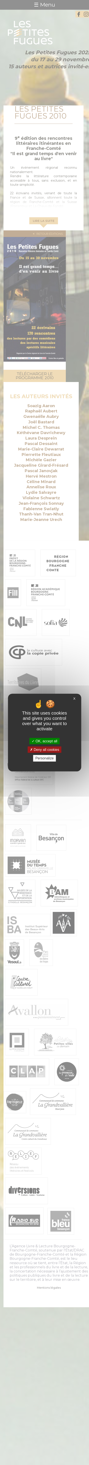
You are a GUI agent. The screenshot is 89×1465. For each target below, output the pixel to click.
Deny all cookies (44, 750)
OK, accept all (44, 741)
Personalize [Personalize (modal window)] (44, 758)
